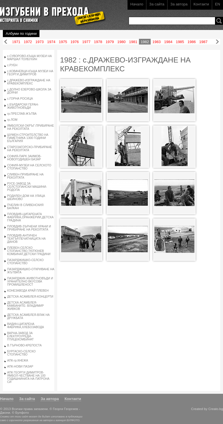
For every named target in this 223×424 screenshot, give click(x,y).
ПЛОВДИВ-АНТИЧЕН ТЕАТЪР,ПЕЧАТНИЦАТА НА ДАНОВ (26, 238)
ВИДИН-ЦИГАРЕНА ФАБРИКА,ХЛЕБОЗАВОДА (25, 325)
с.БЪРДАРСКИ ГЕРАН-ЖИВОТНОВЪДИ (23, 106)
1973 (39, 42)
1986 (192, 42)
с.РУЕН (12, 65)
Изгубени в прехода (50, 12)
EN (217, 4)
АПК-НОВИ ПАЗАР (20, 366)
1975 (63, 42)
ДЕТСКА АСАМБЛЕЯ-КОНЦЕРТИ (30, 296)
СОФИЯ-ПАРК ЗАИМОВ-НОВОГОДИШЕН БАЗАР (24, 158)
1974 (51, 42)
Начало (136, 4)
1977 (86, 42)
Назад (6, 42)
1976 (75, 42)
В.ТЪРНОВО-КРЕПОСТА (24, 345)
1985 (180, 42)
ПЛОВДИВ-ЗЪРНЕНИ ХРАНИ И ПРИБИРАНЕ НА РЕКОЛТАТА (29, 228)
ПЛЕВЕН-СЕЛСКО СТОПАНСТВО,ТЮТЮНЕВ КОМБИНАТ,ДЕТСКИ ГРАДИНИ (29, 251)
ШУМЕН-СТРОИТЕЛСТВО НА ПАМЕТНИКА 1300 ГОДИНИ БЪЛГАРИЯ (27, 138)
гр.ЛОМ (12, 119)
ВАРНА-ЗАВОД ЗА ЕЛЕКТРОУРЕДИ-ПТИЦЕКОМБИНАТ (20, 336)
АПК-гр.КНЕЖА (17, 360)
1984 (168, 42)
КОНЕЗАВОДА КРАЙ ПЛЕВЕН (28, 290)
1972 (28, 42)
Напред (217, 42)
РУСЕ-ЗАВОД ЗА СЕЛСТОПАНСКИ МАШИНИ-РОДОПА (27, 186)
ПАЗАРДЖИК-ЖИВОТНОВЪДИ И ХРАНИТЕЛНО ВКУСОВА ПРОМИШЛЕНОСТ (30, 281)
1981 (133, 42)
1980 (121, 42)
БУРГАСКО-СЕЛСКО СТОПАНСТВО (21, 353)
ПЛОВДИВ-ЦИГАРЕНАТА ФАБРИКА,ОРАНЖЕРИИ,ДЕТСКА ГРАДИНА (30, 217)
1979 (109, 42)
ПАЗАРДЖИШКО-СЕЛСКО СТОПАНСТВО (25, 262)
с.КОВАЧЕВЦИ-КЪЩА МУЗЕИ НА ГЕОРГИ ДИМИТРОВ (30, 73)
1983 (156, 42)
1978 (98, 42)
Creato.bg (215, 409)
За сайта (156, 4)
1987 (203, 42)
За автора (179, 4)
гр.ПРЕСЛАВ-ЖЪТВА (22, 113)
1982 (145, 42)
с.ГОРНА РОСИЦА (20, 98)
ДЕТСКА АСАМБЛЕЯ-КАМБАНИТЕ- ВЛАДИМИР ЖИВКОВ (25, 305)
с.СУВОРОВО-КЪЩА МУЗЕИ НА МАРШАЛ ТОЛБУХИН (29, 57)
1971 (16, 42)
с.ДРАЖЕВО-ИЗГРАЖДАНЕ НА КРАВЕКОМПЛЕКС (28, 82)
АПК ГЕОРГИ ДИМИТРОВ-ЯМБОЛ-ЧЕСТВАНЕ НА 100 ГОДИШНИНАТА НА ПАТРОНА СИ (28, 377)
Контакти (201, 4)
